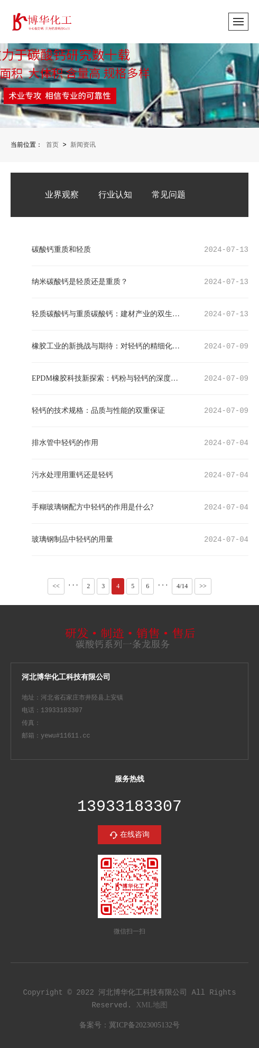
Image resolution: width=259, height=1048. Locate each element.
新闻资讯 (83, 144)
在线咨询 (135, 834)
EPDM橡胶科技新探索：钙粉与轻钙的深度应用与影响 (107, 378)
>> (203, 585)
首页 (52, 144)
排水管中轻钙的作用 (65, 442)
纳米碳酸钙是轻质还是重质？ (80, 281)
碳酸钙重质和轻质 (61, 249)
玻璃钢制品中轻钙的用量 (72, 539)
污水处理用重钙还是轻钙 (72, 474)
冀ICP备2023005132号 (144, 1026)
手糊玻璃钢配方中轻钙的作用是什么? (92, 507)
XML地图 (151, 1005)
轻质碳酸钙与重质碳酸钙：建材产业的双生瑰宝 (107, 313)
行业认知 (115, 194)
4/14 (182, 585)
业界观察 (62, 194)
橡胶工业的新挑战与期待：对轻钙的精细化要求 (107, 346)
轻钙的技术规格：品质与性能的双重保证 (98, 410)
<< (56, 585)
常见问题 (169, 194)
